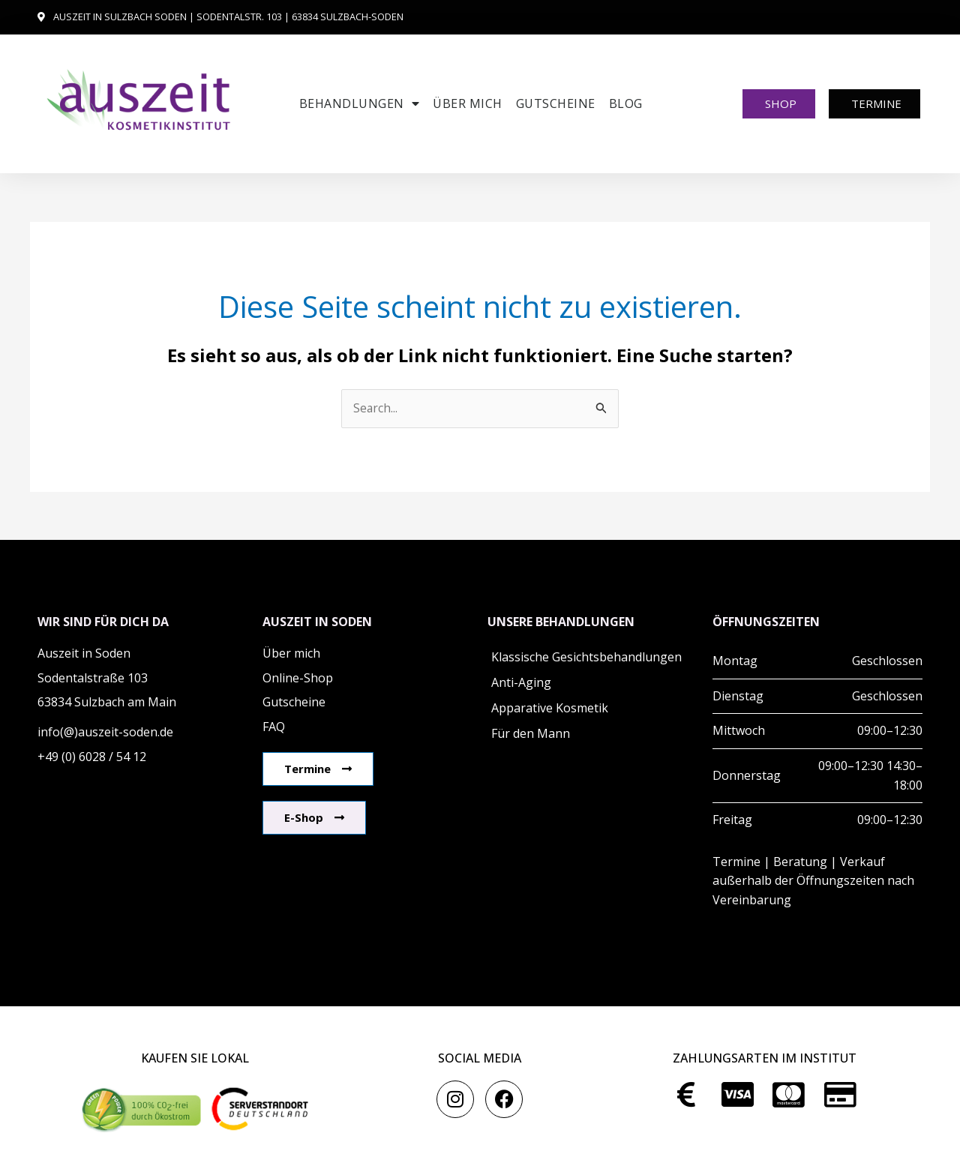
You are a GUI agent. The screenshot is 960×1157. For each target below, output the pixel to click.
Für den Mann (530, 734)
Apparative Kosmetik (549, 708)
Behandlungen (359, 103)
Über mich (467, 103)
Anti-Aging (521, 683)
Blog (626, 103)
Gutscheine (556, 103)
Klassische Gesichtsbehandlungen (586, 657)
